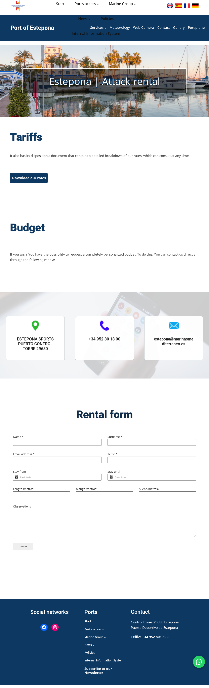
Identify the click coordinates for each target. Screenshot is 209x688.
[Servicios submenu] (105, 28)
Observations (22, 510)
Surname (115, 437)
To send (23, 551)
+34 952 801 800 (155, 640)
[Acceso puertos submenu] (98, 4)
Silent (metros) (149, 492)
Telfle (112, 455)
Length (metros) (23, 492)
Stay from (19, 473)
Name (18, 437)
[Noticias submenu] (89, 19)
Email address (24, 455)
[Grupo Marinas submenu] (135, 4)
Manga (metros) (86, 492)
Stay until (114, 473)
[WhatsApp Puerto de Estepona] (199, 662)
